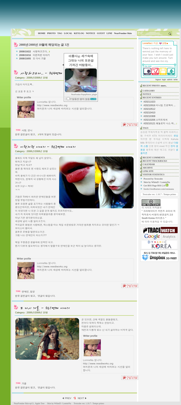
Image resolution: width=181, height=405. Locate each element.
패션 (156, 149)
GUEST (101, 33)
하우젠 (143, 139)
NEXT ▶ (82, 398)
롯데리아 (150, 142)
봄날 (170, 142)
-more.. (163, 85)
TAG (59, 33)
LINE (109, 33)
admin (169, 79)
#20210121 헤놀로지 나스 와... (159, 123)
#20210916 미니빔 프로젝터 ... (159, 105)
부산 (167, 146)
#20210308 (149, 116)
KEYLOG (79, 33)
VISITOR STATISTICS (153, 174)
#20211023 (149, 101)
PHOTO (51, 33)
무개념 (156, 139)
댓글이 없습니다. (46, 296)
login (164, 79)
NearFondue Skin (123, 33)
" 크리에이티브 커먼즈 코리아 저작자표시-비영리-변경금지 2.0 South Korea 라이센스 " (158, 214)
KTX (154, 135)
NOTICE (90, 33)
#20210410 (149, 112)
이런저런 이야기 (41, 55)
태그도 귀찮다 (167, 149)
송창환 (143, 132)
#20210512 (149, 109)
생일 (176, 135)
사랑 (24, 130)
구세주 (147, 135)
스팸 (145, 146)
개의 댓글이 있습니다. (50, 134)
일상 (32, 291)
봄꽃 (142, 149)
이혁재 (165, 139)
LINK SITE (148, 171)
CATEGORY (149, 91)
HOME (42, 33)
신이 (165, 142)
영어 (156, 146)
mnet (161, 146)
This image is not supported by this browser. (96, 14)
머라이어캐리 (165, 135)
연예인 (25, 291)
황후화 (149, 149)
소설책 (158, 142)
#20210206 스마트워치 (156, 119)
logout (158, 79)
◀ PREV (67, 398)
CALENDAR (149, 164)
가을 (24, 383)
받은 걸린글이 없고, (25, 134)
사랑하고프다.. (41, 51)
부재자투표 (154, 132)
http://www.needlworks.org (52, 105)
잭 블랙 (164, 132)
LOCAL (68, 33)
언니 (30, 130)
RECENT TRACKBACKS (155, 161)
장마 (173, 146)
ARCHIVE (148, 168)
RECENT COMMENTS (154, 157)
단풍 (151, 146)
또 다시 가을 (39, 58)
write (176, 79)
